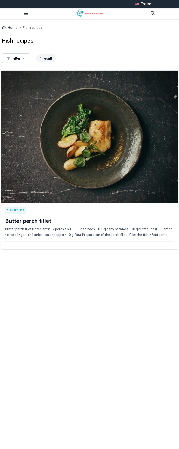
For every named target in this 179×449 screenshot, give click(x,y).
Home (12, 28)
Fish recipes (15, 210)
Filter (16, 58)
